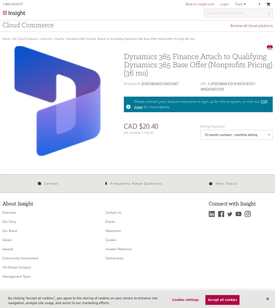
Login (225, 4)
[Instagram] (249, 214)
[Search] (269, 13)
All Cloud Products (25, 38)
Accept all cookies (222, 301)
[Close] (268, 301)
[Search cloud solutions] (238, 13)
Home (6, 38)
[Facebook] (222, 214)
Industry (46, 38)
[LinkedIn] (213, 214)
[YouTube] (240, 214)
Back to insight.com (200, 4)
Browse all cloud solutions (251, 26)
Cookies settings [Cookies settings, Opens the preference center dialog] (185, 301)
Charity (59, 38)
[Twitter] (231, 214)
